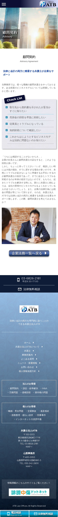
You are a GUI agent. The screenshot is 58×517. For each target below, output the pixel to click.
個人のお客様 (29, 406)
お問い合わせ (27, 367)
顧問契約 (14, 388)
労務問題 (13, 392)
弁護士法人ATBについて (27, 346)
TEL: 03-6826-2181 (29, 443)
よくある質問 (27, 359)
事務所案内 (27, 355)
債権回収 (26, 392)
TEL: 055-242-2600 (29, 463)
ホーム (27, 342)
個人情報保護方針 (27, 371)
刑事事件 (41, 415)
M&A (44, 388)
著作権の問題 (41, 392)
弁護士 (27, 351)
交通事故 (32, 411)
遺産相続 (44, 411)
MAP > (29, 447)
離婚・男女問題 (15, 411)
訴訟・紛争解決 (30, 388)
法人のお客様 (29, 384)
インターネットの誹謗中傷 (29, 419)
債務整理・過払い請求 (22, 415)
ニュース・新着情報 (27, 363)
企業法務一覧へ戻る (29, 253)
